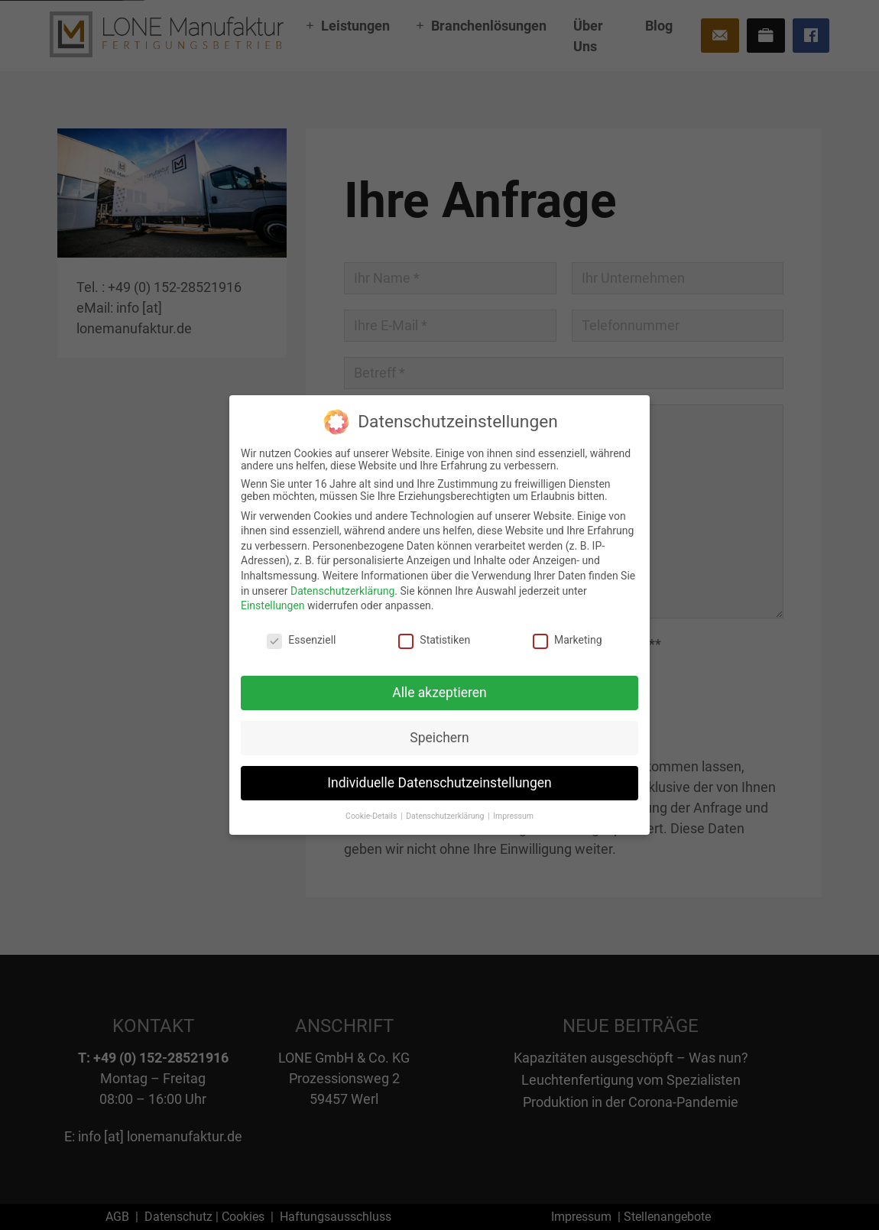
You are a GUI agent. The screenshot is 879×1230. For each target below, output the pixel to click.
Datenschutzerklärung (342, 591)
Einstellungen (273, 605)
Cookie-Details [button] (372, 815)
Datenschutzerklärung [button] (446, 815)
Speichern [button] (439, 737)
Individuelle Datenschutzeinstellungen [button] (439, 782)
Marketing (567, 640)
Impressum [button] (513, 815)
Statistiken (434, 640)
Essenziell (301, 640)
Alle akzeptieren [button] (439, 692)
